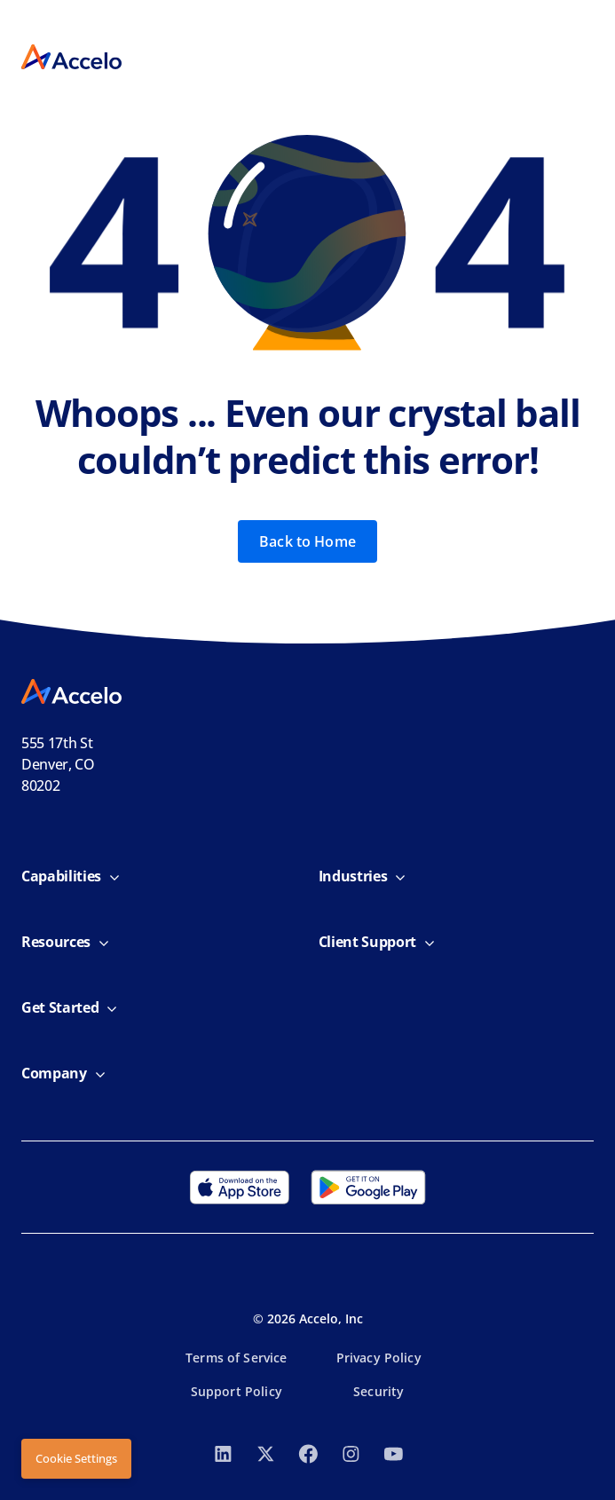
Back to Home (307, 541)
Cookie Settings (76, 1458)
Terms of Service (236, 1357)
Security (378, 1391)
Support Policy (236, 1391)
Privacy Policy (379, 1357)
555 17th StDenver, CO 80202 (58, 764)
